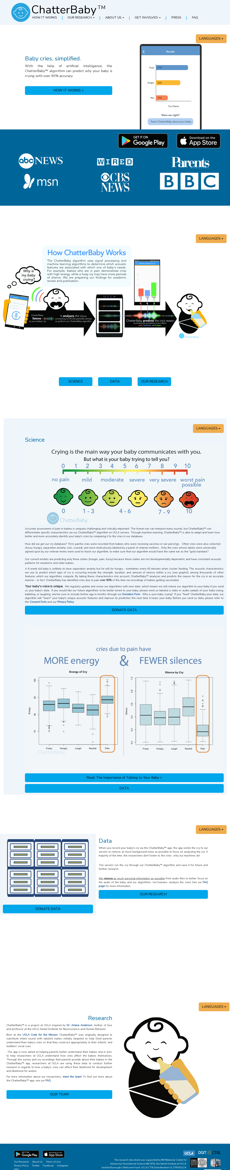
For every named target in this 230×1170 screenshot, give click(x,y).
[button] (81, 17)
